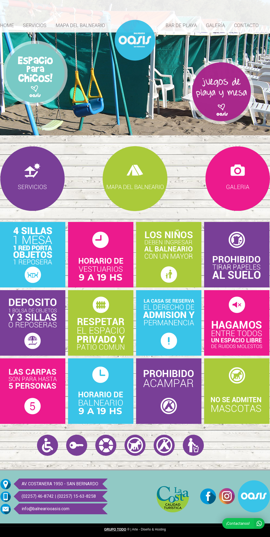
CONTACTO (246, 25)
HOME (7, 25)
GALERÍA (215, 25)
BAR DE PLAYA (181, 25)
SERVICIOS (34, 25)
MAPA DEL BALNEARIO (80, 25)
